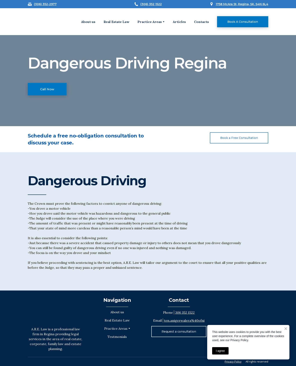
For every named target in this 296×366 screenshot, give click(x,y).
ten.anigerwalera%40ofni (184, 320)
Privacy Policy (233, 361)
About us (88, 22)
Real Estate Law (116, 22)
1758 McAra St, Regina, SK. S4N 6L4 (242, 4)
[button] (242, 21)
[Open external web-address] (41, 21)
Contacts (201, 22)
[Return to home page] (55, 308)
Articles (179, 22)
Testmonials (117, 337)
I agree (220, 350)
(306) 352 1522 (151, 4)
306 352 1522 (185, 312)
